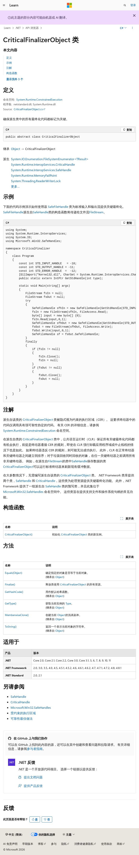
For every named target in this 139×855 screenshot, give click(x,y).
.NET (18, 28)
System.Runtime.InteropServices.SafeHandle (41, 170)
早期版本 (27, 844)
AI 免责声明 (10, 844)
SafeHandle (40, 212)
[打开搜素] (125, 5)
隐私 (64, 844)
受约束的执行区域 (23, 713)
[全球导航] (4, 5)
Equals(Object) (13, 573)
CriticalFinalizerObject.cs (28, 109)
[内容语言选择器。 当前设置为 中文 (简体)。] (14, 834)
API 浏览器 (32, 28)
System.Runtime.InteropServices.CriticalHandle (43, 164)
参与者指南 (35, 749)
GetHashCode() (14, 592)
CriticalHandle (45, 481)
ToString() (10, 626)
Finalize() (10, 584)
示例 (9, 63)
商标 (119, 844)
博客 (40, 844)
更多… (15, 186)
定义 (9, 57)
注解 (9, 68)
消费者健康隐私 (83, 844)
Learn (7, 28)
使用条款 (106, 844)
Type (68, 603)
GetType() (10, 603)
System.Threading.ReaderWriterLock (36, 181)
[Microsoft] (69, 5)
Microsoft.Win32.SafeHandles (23, 492)
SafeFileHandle (58, 206)
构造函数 (11, 73)
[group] (69, 314)
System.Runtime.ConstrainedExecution (39, 99)
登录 (133, 5)
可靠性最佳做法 (22, 718)
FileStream (96, 212)
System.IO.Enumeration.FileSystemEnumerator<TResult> (50, 159)
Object (15, 149)
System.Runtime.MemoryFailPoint (34, 175)
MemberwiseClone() (17, 615)
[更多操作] (132, 28)
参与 (54, 844)
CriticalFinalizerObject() (18, 534)
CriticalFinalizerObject (38, 419)
